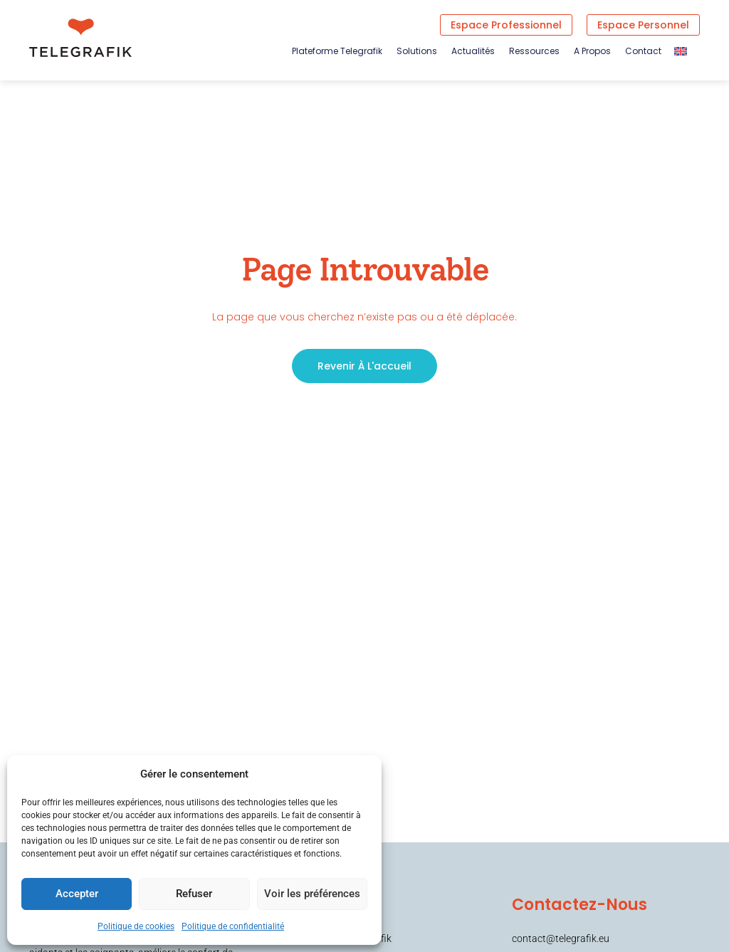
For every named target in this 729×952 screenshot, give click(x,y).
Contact (643, 51)
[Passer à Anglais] (680, 51)
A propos (592, 51)
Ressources (534, 51)
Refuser (193, 894)
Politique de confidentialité (233, 926)
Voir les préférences (311, 894)
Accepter (76, 894)
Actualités (473, 51)
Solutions (417, 51)
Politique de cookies (136, 926)
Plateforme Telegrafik (337, 51)
